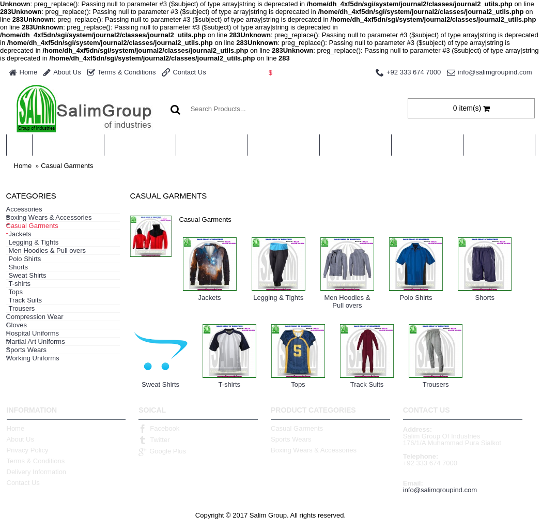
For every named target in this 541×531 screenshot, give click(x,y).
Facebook (158, 428)
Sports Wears (291, 439)
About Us (20, 439)
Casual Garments (67, 166)
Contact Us (23, 483)
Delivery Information (37, 472)
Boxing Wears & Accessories (314, 450)
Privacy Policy (28, 450)
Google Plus (162, 451)
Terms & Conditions (36, 461)
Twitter (153, 440)
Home (23, 166)
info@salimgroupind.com (440, 490)
